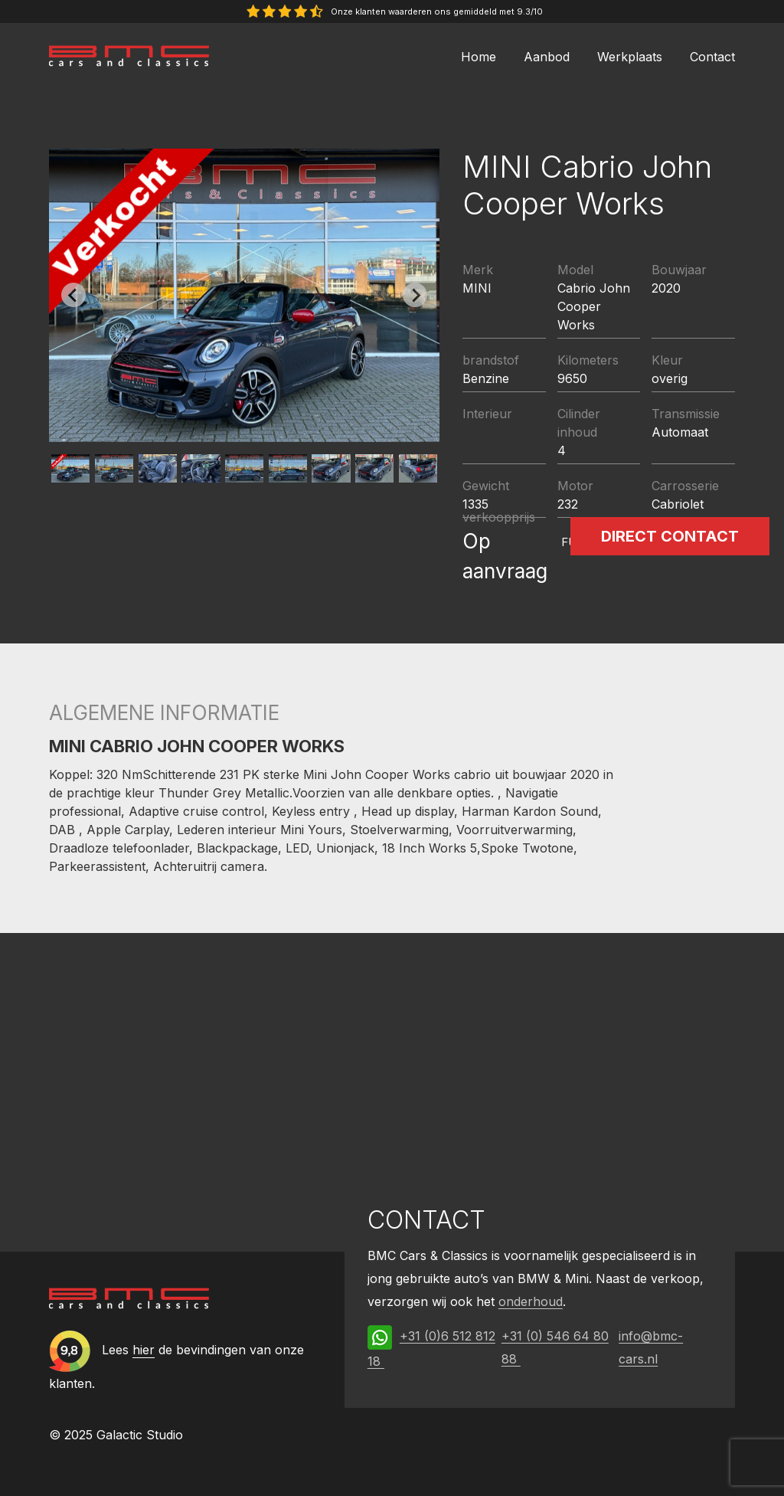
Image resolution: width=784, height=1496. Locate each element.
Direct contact (670, 536)
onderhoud (530, 1301)
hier (143, 1350)
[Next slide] (415, 295)
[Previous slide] (73, 295)
